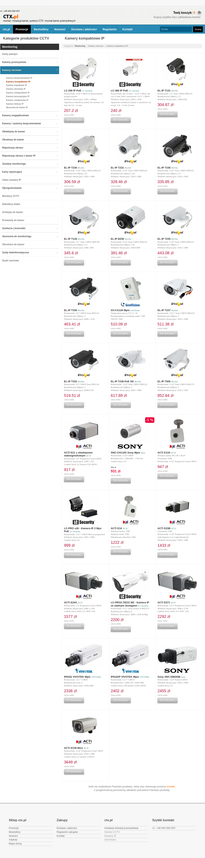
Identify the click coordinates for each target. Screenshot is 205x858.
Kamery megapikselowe (15, 115)
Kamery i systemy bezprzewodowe (21, 123)
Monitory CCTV (10, 196)
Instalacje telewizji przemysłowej (121, 828)
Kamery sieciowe (11, 70)
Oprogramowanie (12, 188)
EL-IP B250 (121, 238)
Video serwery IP (11, 180)
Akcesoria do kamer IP (17, 107)
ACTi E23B (166, 528)
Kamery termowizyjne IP (17, 96)
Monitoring (9, 46)
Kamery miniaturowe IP (17, 100)
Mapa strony (15, 843)
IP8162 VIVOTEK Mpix (82, 676)
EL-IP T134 (74, 238)
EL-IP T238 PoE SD (126, 381)
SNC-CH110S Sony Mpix (128, 452)
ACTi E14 (119, 528)
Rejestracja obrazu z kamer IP (18, 155)
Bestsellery (41, 29)
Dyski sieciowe (10, 260)
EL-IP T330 (74, 310)
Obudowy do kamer (13, 139)
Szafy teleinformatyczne (15, 252)
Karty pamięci (10, 54)
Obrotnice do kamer (13, 244)
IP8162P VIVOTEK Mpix (130, 676)
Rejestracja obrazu (12, 147)
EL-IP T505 (167, 381)
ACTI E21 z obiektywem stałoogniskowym (78, 454)
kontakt (171, 786)
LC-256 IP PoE (78, 90)
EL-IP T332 (74, 381)
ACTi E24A (73, 602)
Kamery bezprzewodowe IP (19, 78)
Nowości (60, 29)
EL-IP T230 (74, 167)
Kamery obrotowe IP (16, 89)
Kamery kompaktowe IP (18, 81)
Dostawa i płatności (84, 29)
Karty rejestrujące (12, 171)
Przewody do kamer (13, 220)
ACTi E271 (166, 602)
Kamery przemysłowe (14, 62)
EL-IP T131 (167, 90)
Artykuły (13, 839)
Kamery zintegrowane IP (18, 92)
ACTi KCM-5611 (76, 747)
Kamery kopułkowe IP (16, 85)
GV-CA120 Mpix (125, 310)
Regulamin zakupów (67, 832)
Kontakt (127, 29)
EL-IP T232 (121, 167)
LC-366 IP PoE (125, 90)
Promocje (22, 29)
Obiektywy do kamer (13, 131)
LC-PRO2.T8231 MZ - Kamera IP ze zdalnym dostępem (130, 604)
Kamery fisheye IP (15, 104)
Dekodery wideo (11, 204)
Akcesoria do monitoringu (16, 236)
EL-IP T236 (167, 167)
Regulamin (109, 29)
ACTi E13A (166, 452)
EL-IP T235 (167, 238)
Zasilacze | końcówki (13, 228)
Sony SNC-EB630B (171, 676)
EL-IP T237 (167, 310)
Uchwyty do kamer (12, 212)
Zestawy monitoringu (14, 163)
